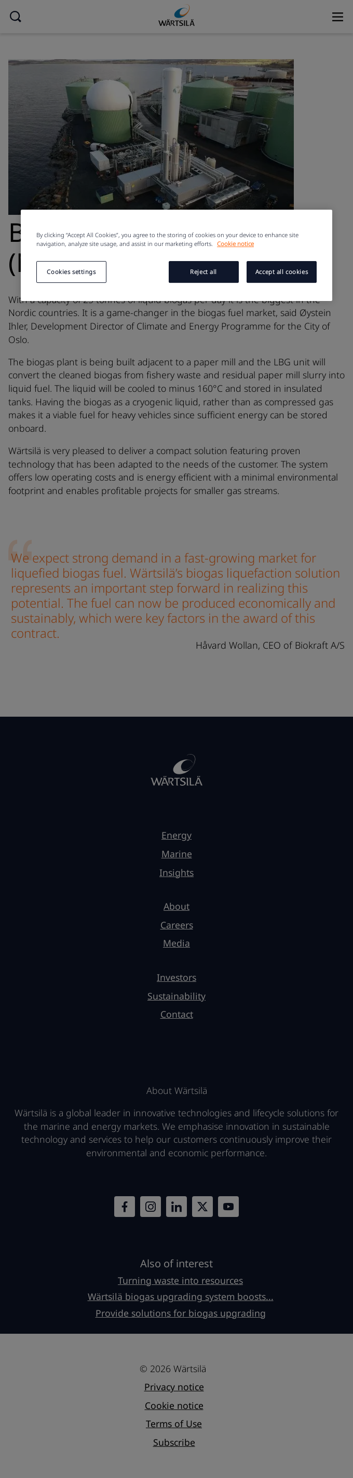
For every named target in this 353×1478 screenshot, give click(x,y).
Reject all (203, 272)
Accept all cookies (281, 272)
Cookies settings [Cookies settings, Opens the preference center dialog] (71, 272)
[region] (176, 255)
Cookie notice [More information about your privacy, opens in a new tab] (235, 244)
